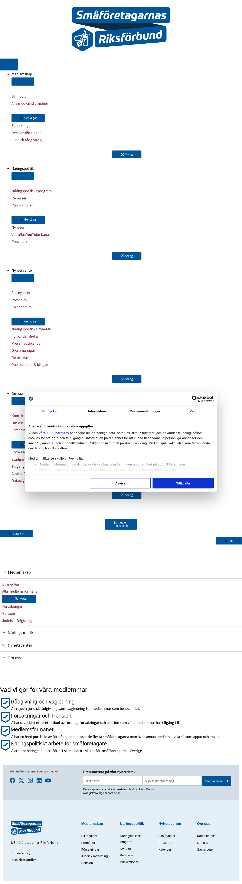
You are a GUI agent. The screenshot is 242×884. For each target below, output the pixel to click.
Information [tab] (97, 411)
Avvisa (120, 483)
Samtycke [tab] (49, 411)
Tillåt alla (183, 483)
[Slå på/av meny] (9, 64)
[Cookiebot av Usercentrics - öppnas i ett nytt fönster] (195, 398)
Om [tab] (193, 411)
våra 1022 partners (54, 433)
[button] (28, 118)
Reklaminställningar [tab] (145, 411)
